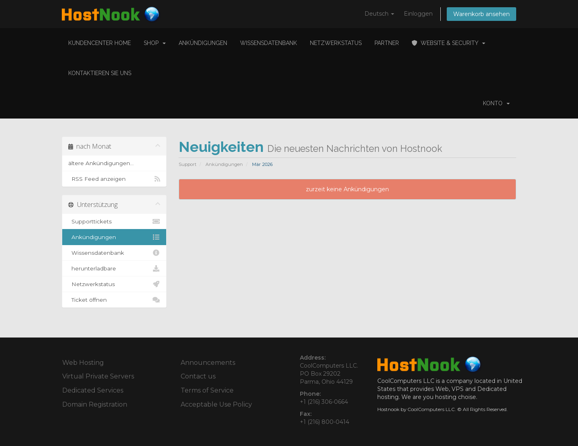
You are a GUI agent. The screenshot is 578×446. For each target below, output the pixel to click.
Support (187, 164)
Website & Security (448, 43)
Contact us (198, 376)
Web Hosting (83, 362)
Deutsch (379, 13)
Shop (155, 43)
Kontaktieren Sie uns (99, 73)
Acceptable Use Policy (216, 404)
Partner (386, 43)
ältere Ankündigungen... (101, 163)
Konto (496, 103)
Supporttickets (114, 221)
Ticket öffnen (114, 300)
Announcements (208, 362)
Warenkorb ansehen (481, 14)
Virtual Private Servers (98, 376)
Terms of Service (207, 390)
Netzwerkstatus (336, 43)
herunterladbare (114, 268)
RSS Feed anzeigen (114, 179)
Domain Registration (94, 404)
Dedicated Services (92, 390)
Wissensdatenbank (268, 43)
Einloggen (418, 13)
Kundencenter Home (99, 43)
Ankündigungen (203, 43)
